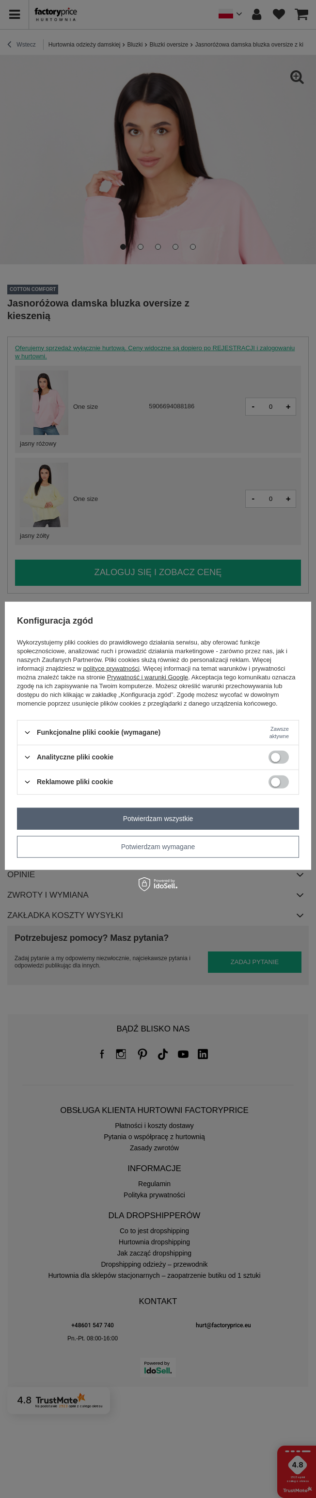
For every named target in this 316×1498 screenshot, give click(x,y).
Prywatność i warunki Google (148, 676)
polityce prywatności (111, 668)
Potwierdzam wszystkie (158, 818)
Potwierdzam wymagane (158, 847)
